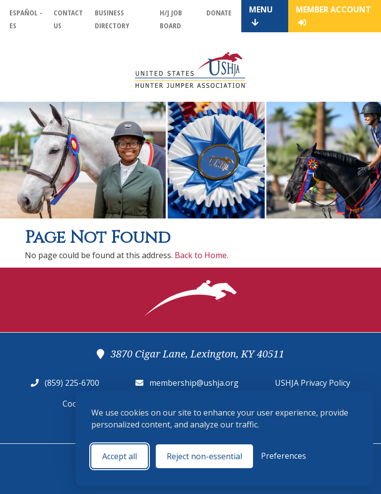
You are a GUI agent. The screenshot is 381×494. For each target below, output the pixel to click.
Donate (219, 12)
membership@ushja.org (194, 382)
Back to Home (201, 255)
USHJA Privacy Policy (312, 382)
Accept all (119, 456)
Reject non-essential (204, 456)
